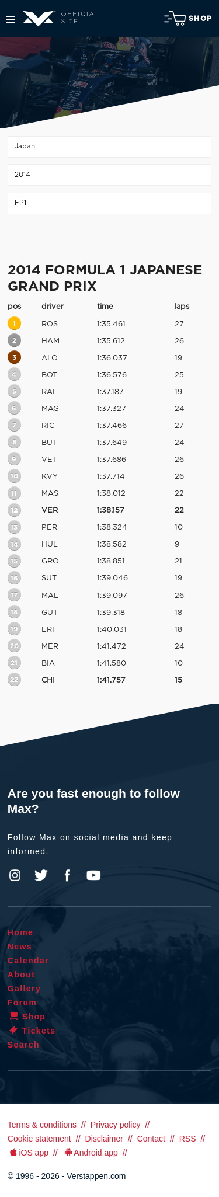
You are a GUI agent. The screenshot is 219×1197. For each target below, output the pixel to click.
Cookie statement (39, 1138)
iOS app (28, 1152)
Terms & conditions (42, 1124)
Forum (22, 1002)
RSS (187, 1138)
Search (24, 1044)
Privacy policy (116, 1124)
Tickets (32, 1030)
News (20, 946)
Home (21, 932)
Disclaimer (104, 1138)
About (21, 974)
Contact (151, 1138)
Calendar (28, 960)
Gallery (24, 988)
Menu (10, 19)
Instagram (15, 875)
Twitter (41, 875)
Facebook (67, 875)
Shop (188, 18)
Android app (90, 1152)
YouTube (93, 875)
